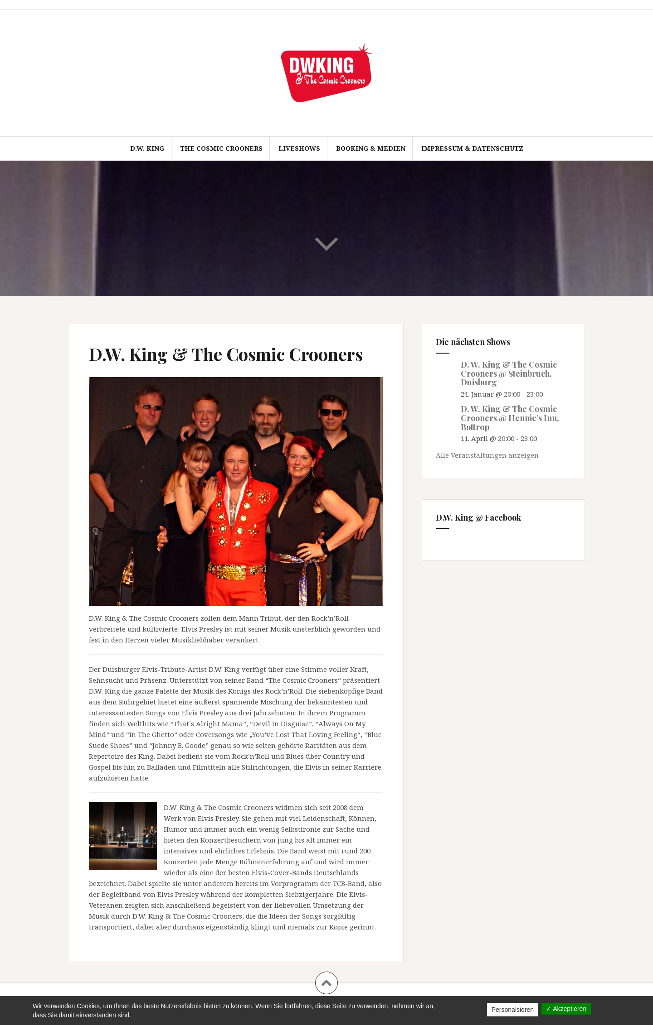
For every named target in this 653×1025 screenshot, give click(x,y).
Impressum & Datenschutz (472, 148)
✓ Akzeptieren (566, 1008)
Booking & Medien (370, 148)
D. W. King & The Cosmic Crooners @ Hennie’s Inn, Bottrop (510, 417)
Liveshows (299, 148)
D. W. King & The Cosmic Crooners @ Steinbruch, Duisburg (509, 373)
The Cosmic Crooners (221, 148)
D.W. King (147, 148)
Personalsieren (513, 1009)
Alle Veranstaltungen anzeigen (487, 455)
